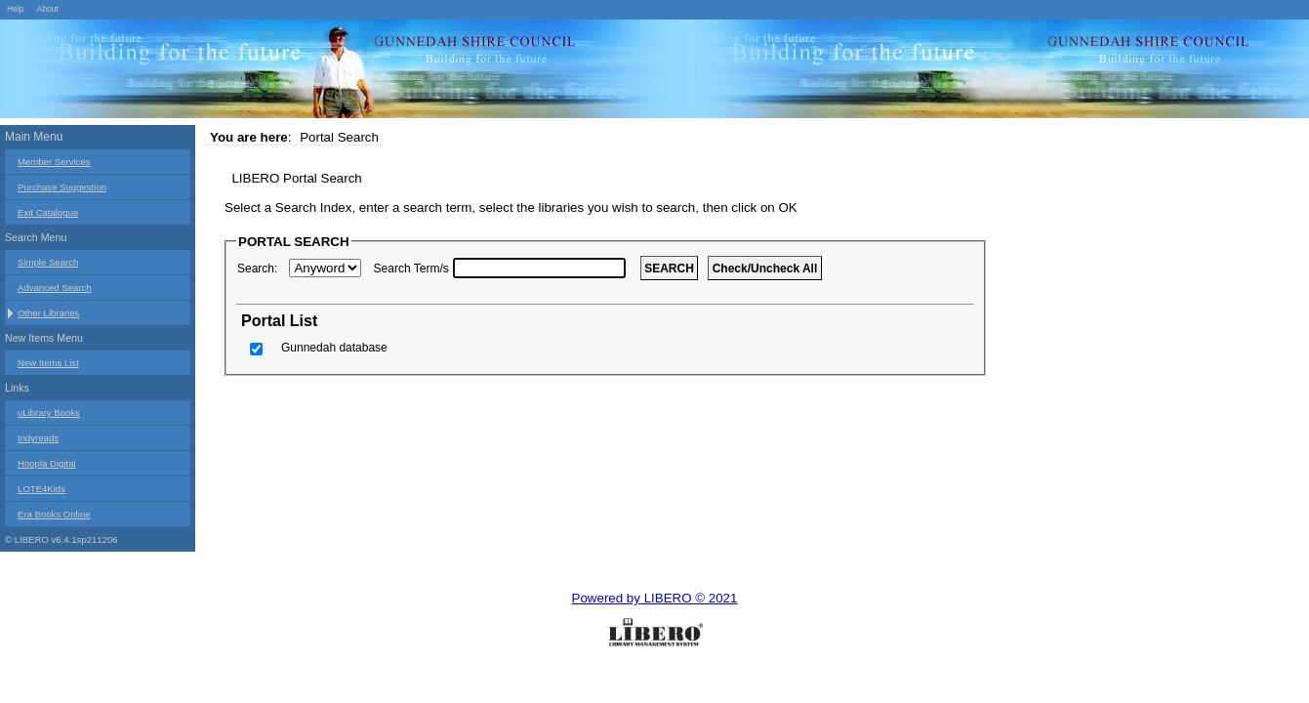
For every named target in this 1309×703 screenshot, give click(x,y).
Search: (257, 268)
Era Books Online (54, 514)
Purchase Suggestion (62, 187)
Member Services (54, 161)
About (47, 9)
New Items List (48, 362)
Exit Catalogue (48, 212)
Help (15, 9)
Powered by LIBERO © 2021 (655, 598)
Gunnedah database (334, 347)
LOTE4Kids (41, 488)
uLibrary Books (49, 412)
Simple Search (48, 262)
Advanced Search (55, 287)
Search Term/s (411, 268)
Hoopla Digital (47, 463)
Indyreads (38, 438)
